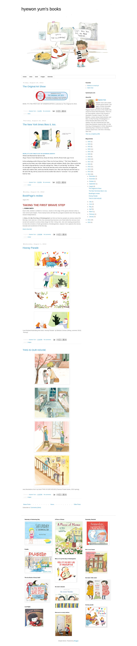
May (90, 206)
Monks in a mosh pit (93, 85)
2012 (89, 174)
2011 (89, 220)
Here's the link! (27, 229)
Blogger (76, 641)
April (90, 209)
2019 (89, 156)
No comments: (47, 111)
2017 (89, 161)
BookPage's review (33, 195)
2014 (89, 169)
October (91, 181)
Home (52, 504)
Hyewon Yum (102, 100)
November (92, 179)
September (92, 184)
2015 (89, 166)
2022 (89, 149)
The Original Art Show (34, 86)
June (90, 204)
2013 (89, 171)
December (92, 176)
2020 (89, 154)
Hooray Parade (31, 248)
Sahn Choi (90, 88)
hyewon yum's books (41, 9)
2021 (89, 151)
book (36, 76)
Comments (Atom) (36, 507)
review (25, 76)
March (91, 211)
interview (50, 76)
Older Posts (77, 504)
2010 (89, 222)
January (91, 216)
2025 (89, 141)
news (30, 76)
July (90, 201)
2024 (89, 144)
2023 (89, 146)
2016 (89, 164)
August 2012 (26, 199)
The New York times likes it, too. (39, 124)
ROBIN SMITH (29, 208)
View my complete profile (93, 134)
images (43, 76)
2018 (89, 159)
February (92, 214)
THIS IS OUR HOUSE (34, 350)
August (91, 186)
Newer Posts (27, 504)
